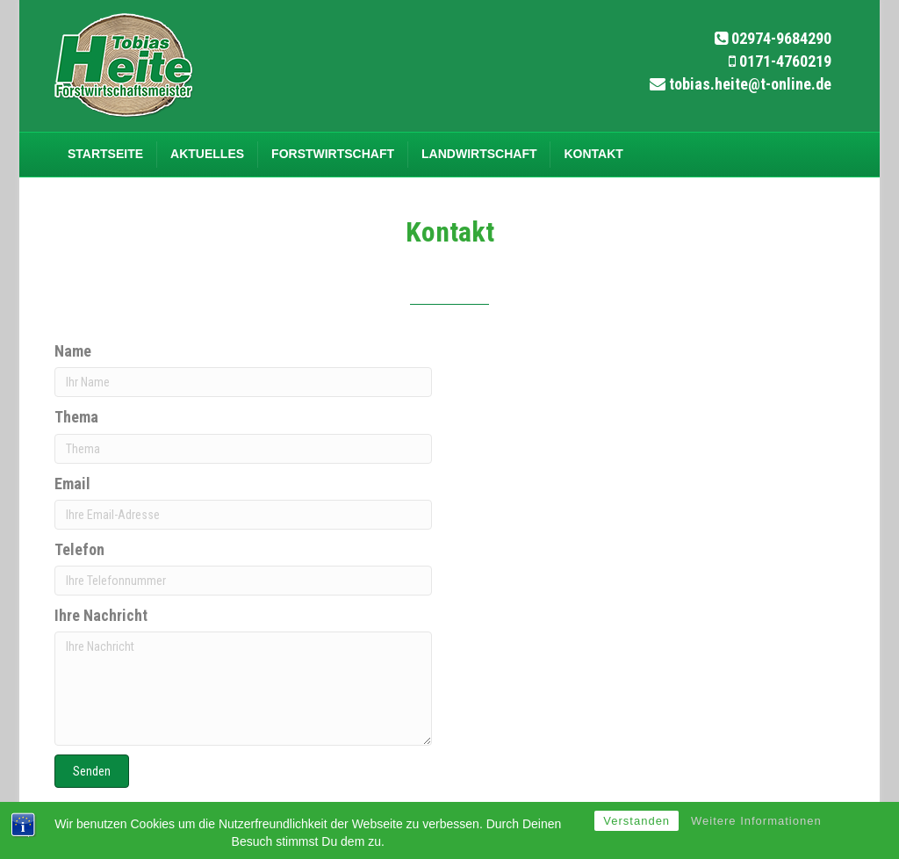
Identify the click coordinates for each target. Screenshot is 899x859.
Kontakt (593, 154)
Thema (76, 417)
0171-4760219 (785, 61)
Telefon (79, 549)
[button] (91, 771)
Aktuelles (207, 154)
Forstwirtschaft (332, 154)
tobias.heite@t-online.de (750, 84)
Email (72, 483)
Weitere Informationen (756, 820)
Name (72, 351)
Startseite (105, 154)
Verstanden (636, 820)
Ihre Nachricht (100, 615)
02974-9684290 (781, 38)
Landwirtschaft (478, 154)
